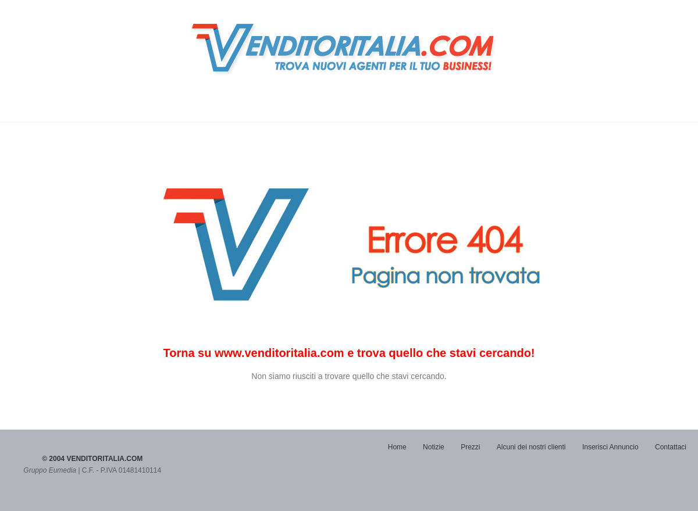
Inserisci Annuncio (610, 447)
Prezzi (470, 447)
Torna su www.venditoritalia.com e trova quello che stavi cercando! (349, 352)
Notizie (433, 447)
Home (397, 447)
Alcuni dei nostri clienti (531, 447)
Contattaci (670, 447)
